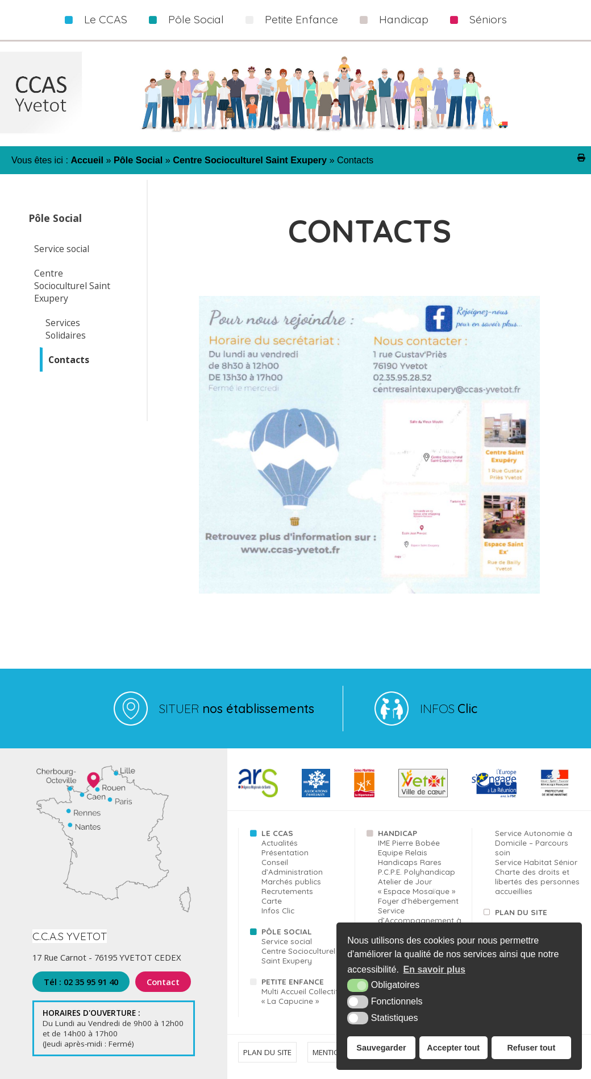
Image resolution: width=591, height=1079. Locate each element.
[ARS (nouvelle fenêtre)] (257, 794)
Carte (271, 900)
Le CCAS (105, 19)
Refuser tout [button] (531, 1047)
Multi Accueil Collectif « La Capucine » (299, 996)
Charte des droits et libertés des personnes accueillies (537, 881)
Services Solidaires (65, 328)
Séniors (488, 19)
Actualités (279, 842)
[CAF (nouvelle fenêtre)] (316, 794)
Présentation (285, 852)
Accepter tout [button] (453, 1047)
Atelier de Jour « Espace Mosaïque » (416, 886)
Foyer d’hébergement (418, 900)
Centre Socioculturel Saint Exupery (72, 285)
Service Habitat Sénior (536, 862)
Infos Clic (277, 910)
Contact (163, 981)
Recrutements (287, 891)
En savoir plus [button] (434, 969)
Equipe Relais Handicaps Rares (410, 857)
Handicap (403, 19)
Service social (61, 248)
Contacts (68, 359)
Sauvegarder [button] (381, 1047)
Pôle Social (196, 19)
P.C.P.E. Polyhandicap (416, 871)
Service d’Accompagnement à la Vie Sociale (419, 919)
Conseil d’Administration (292, 866)
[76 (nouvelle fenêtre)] (364, 794)
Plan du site (521, 912)
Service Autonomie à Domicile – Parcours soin (533, 842)
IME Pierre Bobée (409, 842)
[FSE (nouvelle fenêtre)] (494, 794)
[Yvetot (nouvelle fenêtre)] (423, 794)
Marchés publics (291, 881)
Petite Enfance (301, 19)
